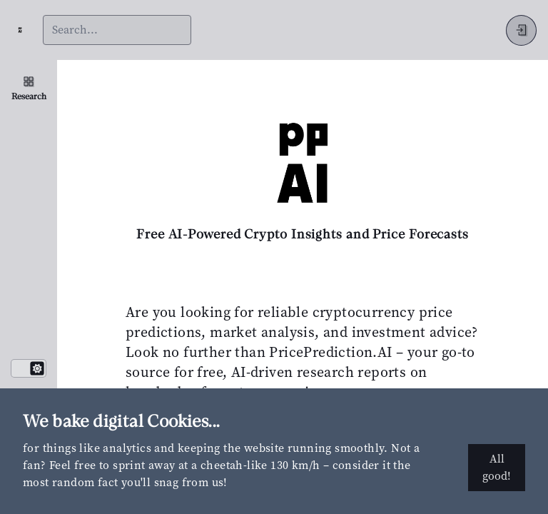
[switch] (28, 368)
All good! (496, 467)
